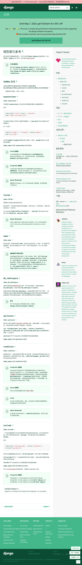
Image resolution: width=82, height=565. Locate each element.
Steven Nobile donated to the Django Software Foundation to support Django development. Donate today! (69, 63)
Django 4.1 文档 (62, 135)
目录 (59, 119)
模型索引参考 (62, 78)
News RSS (49, 543)
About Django (7, 525)
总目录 (60, 122)
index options (30, 58)
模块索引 (63, 164)
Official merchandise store (65, 532)
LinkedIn (48, 540)
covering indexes (11, 469)
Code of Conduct (8, 540)
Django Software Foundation (17, 559)
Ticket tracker (60, 188)
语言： (75, 552)
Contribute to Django (26, 529)
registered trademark (51, 559)
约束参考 (46, 506)
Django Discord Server (63, 171)
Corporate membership (65, 529)
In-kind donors (34, 554)
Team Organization (9, 532)
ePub (57, 203)
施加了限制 (30, 390)
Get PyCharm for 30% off (41, 40)
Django (9, 7)
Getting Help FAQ (38, 525)
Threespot (57, 554)
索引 (57, 164)
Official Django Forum (63, 179)
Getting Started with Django (11, 529)
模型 (63, 141)
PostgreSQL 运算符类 (22, 323)
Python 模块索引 (63, 125)
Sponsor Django (63, 525)
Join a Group (24, 525)
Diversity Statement (9, 543)
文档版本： (75, 557)
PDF (75, 201)
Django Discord (37, 529)
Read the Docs (62, 206)
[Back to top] (78, 561)
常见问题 (59, 154)
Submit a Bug (24, 532)
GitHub (48, 525)
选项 (63, 81)
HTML (71, 201)
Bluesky (48, 537)
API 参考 (62, 138)
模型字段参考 (8, 506)
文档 (6, 14)
